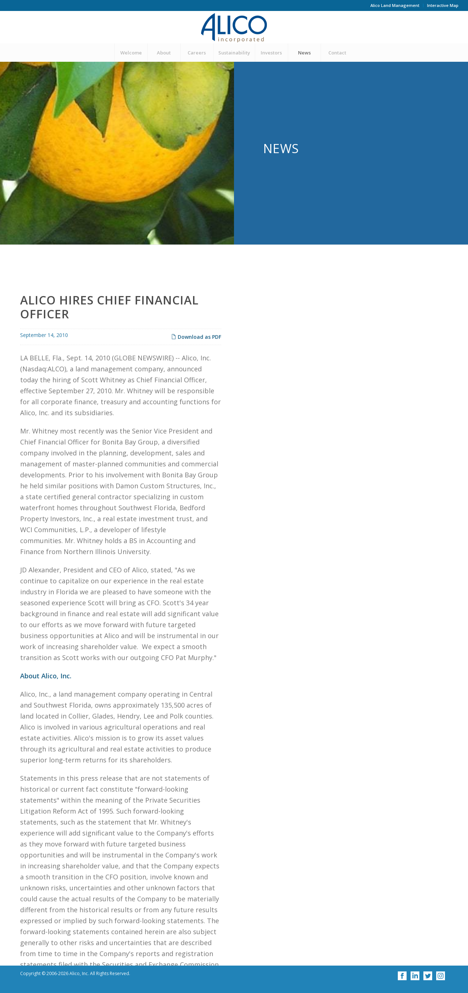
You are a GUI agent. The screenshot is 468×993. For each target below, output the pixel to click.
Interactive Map (442, 5)
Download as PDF (196, 393)
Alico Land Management (394, 5)
